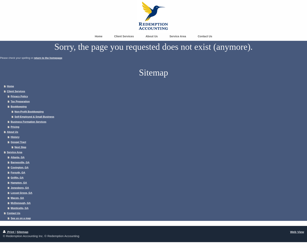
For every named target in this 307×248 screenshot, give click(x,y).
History (15, 137)
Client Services (16, 91)
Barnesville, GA (20, 162)
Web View (297, 232)
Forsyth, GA (18, 172)
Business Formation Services (28, 121)
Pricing (15, 126)
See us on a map (21, 218)
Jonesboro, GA (20, 187)
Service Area (14, 152)
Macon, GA (17, 197)
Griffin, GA (17, 177)
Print (9, 232)
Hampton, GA (19, 182)
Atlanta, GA (18, 157)
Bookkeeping (19, 106)
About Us (12, 131)
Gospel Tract (18, 142)
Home (10, 86)
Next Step (20, 147)
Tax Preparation (20, 101)
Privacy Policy (19, 96)
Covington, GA (20, 167)
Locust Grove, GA (22, 192)
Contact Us (13, 213)
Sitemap (22, 232)
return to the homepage (48, 57)
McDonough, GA (21, 203)
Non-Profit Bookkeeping (29, 111)
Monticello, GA (20, 208)
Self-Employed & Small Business (34, 116)
